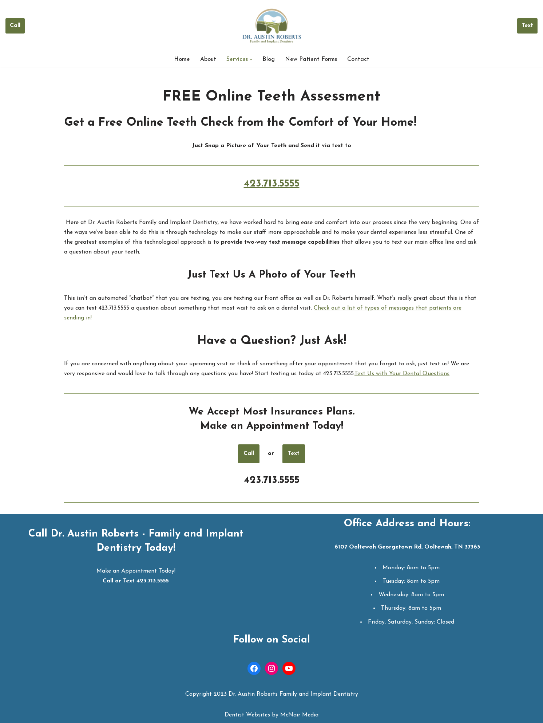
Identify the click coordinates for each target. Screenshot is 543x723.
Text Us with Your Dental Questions (401, 374)
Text (527, 25)
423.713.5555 (272, 184)
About (208, 59)
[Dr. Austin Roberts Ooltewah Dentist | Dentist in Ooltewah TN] (272, 26)
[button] (251, 59)
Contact (358, 59)
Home (182, 59)
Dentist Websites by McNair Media (271, 715)
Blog (268, 59)
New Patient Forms (311, 59)
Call (15, 25)
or (271, 453)
